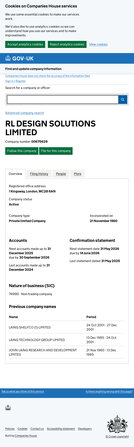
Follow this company (21, 151)
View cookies (98, 44)
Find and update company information (33, 69)
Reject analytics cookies (67, 44)
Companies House (26, 435)
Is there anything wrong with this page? (109, 391)
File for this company (56, 151)
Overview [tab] (15, 174)
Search (122, 99)
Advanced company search (24, 113)
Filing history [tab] (39, 174)
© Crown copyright (117, 436)
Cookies (22, 428)
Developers (85, 428)
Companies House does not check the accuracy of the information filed (47, 75)
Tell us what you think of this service (22, 391)
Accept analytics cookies (25, 44)
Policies (9, 428)
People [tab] (61, 174)
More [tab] (77, 174)
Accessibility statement (61, 428)
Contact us (37, 428)
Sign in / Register (15, 81)
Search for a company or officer (27, 88)
